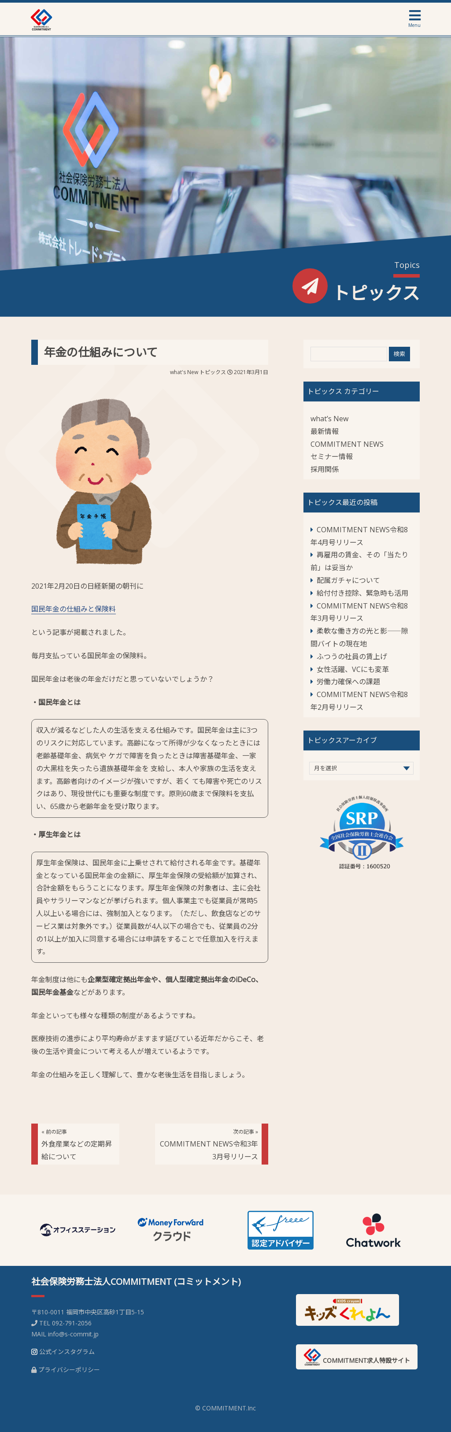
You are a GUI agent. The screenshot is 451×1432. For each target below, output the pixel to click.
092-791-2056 (72, 1323)
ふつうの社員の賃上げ (352, 656)
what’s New (329, 418)
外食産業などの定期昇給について (76, 1144)
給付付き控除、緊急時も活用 (362, 593)
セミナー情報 (332, 456)
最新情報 (325, 431)
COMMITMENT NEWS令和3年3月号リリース (209, 1144)
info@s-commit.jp (73, 1334)
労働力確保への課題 (348, 681)
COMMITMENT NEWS (347, 444)
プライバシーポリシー (69, 1369)
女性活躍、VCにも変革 (353, 669)
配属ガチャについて (348, 580)
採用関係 (325, 469)
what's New (184, 372)
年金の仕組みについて (101, 352)
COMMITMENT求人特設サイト (356, 1357)
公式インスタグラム (67, 1351)
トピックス (213, 372)
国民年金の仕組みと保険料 (73, 609)
